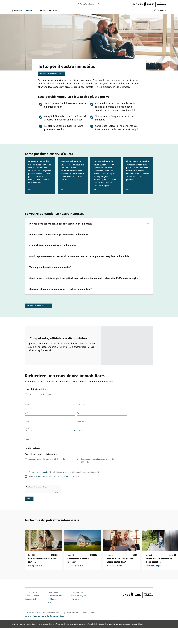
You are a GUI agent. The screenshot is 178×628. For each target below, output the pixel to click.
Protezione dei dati (57, 616)
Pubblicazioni (52, 599)
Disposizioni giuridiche (41, 616)
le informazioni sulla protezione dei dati (52, 476)
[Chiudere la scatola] (165, 625)
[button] (89, 224)
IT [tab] (98, 4)
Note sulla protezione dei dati (133, 624)
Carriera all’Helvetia (32, 599)
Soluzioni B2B (75, 599)
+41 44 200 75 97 (88, 613)
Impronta (28, 616)
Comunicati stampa (55, 596)
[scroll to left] (159, 525)
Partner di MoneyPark (78, 596)
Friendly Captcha (56, 492)
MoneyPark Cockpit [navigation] (86, 4)
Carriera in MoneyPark (33, 596)
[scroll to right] (164, 525)
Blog (49, 602)
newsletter (45, 472)
